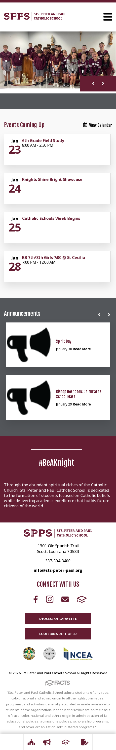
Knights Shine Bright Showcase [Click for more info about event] (52, 179)
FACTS (82, 599)
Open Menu (107, 17)
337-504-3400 (58, 561)
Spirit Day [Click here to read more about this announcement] (63, 341)
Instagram (49, 599)
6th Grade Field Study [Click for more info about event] (43, 140)
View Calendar (97, 125)
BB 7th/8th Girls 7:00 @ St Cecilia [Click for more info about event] (53, 257)
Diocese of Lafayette (58, 618)
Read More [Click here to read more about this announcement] (82, 348)
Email (65, 599)
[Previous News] (100, 314)
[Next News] (110, 314)
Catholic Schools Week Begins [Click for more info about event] (51, 218)
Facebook (35, 599)
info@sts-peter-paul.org (58, 570)
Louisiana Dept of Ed (58, 634)
